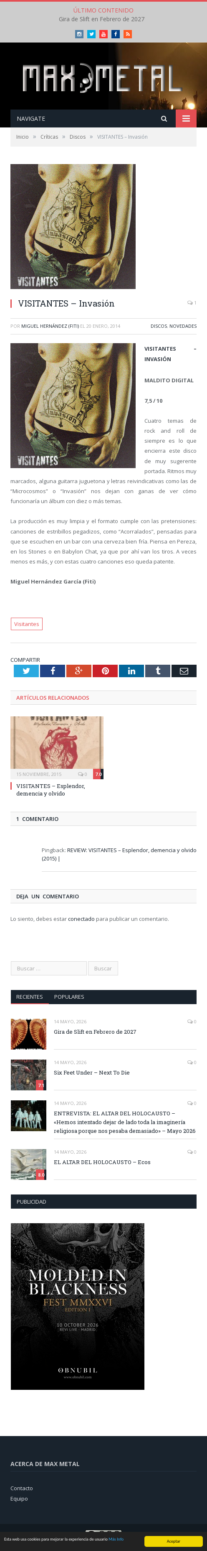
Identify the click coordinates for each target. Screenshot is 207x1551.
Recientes (29, 996)
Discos (159, 326)
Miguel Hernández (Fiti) (50, 326)
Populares (69, 996)
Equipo (19, 1498)
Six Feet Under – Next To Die (92, 1072)
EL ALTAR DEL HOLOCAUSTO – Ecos (102, 1162)
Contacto (21, 1488)
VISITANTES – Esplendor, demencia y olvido (50, 789)
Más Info (116, 1539)
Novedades (183, 326)
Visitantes (26, 624)
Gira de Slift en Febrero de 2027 (101, 19)
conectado (81, 919)
